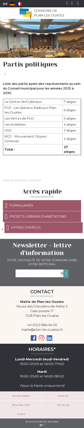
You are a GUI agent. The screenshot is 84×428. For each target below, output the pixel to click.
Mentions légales (21, 395)
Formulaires (19, 205)
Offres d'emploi (23, 227)
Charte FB (63, 395)
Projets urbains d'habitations (35, 216)
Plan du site (63, 405)
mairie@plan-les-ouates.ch (42, 330)
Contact (21, 414)
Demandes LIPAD (21, 405)
